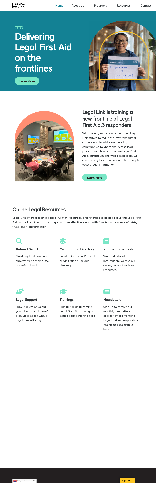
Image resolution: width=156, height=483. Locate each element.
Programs (100, 5)
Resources (123, 5)
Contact (145, 5)
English (19, 480)
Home (59, 5)
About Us (78, 5)
